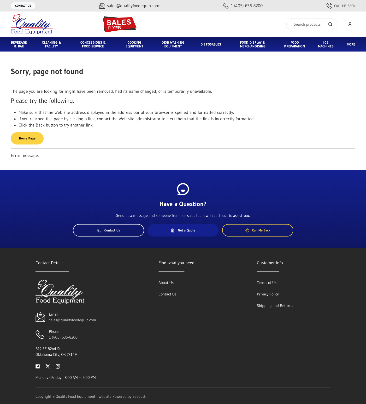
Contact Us (23, 5)
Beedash (139, 396)
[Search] (311, 24)
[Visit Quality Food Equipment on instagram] (58, 366)
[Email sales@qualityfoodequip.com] (129, 6)
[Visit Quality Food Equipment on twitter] (48, 366)
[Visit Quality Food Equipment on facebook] (37, 366)
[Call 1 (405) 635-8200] (243, 6)
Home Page (27, 138)
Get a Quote (183, 230)
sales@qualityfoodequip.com (72, 319)
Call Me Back (340, 6)
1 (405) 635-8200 (63, 337)
